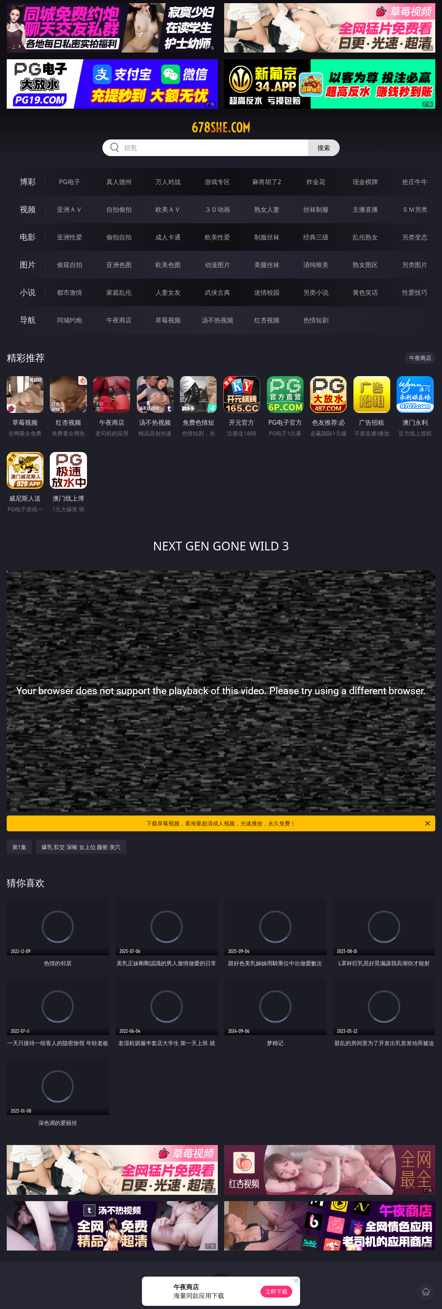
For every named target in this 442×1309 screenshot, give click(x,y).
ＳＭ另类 (414, 209)
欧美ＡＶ (168, 209)
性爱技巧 (414, 292)
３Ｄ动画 (217, 209)
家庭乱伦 (119, 292)
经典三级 (316, 237)
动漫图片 (217, 264)
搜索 (323, 147)
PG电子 (69, 181)
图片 (28, 264)
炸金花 (315, 181)
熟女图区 (365, 264)
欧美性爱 (217, 237)
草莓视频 (168, 320)
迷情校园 (267, 292)
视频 (28, 209)
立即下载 (276, 1291)
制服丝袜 (267, 237)
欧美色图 (168, 264)
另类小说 (316, 292)
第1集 (19, 847)
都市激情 (69, 292)
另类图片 (414, 264)
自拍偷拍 (119, 209)
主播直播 (365, 209)
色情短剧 (316, 320)
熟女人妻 (267, 209)
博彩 (28, 181)
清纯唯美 (316, 264)
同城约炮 (69, 320)
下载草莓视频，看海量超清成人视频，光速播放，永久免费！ (288, 823)
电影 (28, 237)
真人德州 (119, 181)
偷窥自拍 (69, 264)
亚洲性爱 (69, 237)
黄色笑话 (365, 292)
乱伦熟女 (365, 237)
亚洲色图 (119, 264)
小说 (28, 292)
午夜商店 (119, 320)
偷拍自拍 (119, 237)
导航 (28, 320)
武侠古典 (217, 292)
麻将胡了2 (266, 181)
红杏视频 (267, 320)
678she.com (220, 128)
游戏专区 (217, 181)
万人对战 (168, 181)
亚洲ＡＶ (69, 209)
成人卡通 (168, 237)
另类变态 (414, 237)
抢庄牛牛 (414, 181)
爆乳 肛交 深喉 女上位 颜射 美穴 (81, 847)
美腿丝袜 (267, 264)
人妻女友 (168, 292)
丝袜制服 (316, 209)
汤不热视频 (217, 320)
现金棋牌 (365, 181)
